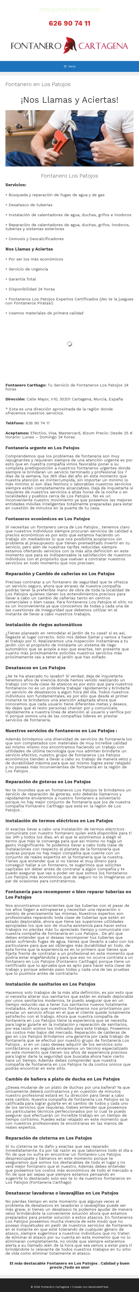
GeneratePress (98, 1287)
